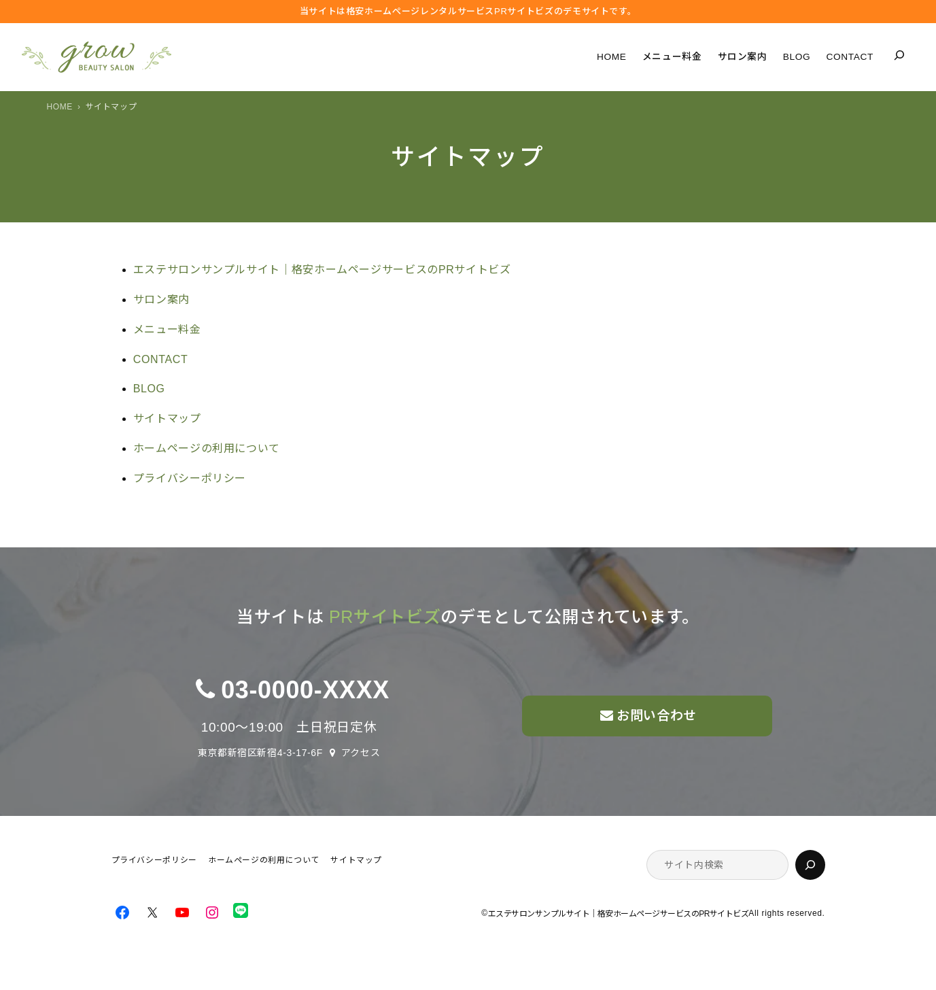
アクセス (361, 752)
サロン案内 (161, 299)
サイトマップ (167, 418)
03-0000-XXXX (305, 690)
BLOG (149, 388)
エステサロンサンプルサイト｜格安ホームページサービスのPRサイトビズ (322, 269)
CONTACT (160, 359)
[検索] (810, 865)
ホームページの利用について (206, 448)
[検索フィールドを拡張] (899, 55)
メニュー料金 (167, 329)
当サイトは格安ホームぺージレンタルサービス (468, 11)
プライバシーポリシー (189, 478)
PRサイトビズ (384, 616)
